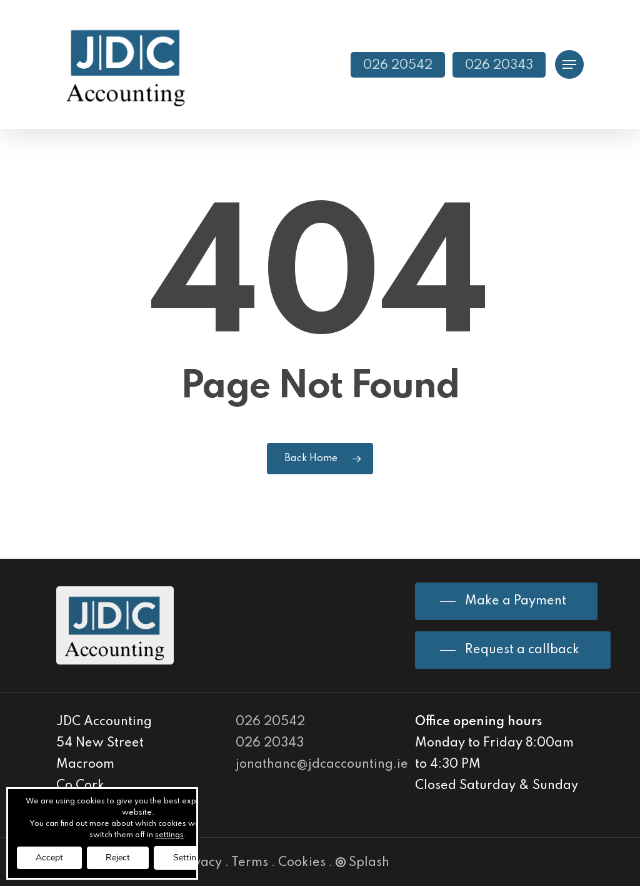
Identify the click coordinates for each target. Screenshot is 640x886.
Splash (362, 863)
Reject (118, 857)
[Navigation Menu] (569, 64)
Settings (189, 857)
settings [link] (169, 835)
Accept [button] (49, 857)
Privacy (199, 863)
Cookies (302, 863)
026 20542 (270, 722)
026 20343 (270, 743)
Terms (249, 863)
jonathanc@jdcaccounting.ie (322, 764)
